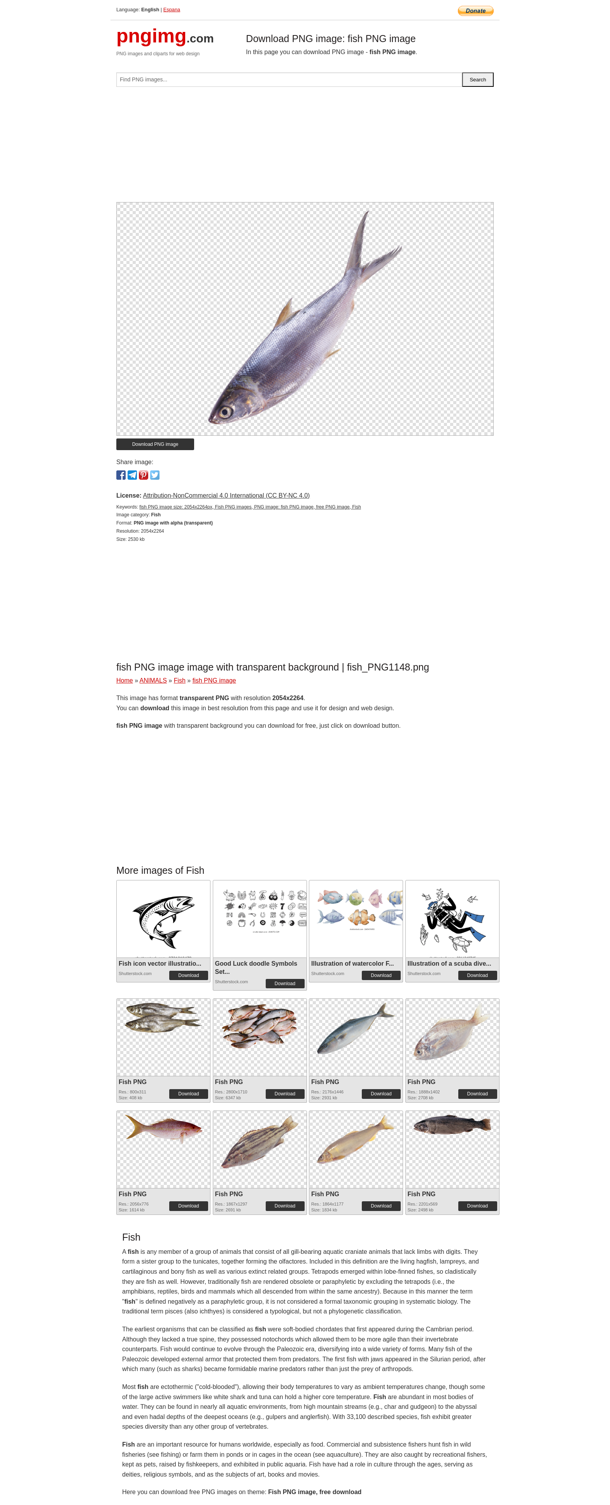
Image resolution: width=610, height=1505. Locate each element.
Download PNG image (155, 444)
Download (188, 975)
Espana (171, 9)
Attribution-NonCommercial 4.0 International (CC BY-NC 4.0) (226, 495)
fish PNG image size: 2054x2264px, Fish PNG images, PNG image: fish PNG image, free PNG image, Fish (250, 507)
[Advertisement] (305, 147)
